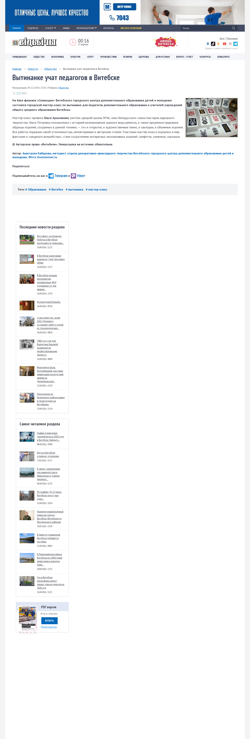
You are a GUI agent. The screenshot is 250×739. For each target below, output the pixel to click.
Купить (49, 620)
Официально (19, 56)
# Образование (36, 189)
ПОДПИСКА (33, 28)
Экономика (57, 56)
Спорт (90, 56)
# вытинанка (75, 189)
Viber (77, 175)
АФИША (66, 28)
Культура (75, 56)
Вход (222, 38)
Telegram (57, 175)
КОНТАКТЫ (108, 28)
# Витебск (56, 189)
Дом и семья (163, 56)
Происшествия (108, 56)
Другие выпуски (49, 627)
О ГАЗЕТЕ (50, 28)
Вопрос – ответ (184, 56)
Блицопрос (223, 56)
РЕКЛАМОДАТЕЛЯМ (87, 28)
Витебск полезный (131, 28)
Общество (39, 56)
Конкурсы (205, 56)
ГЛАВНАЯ (16, 28)
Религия (127, 56)
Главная (16, 69)
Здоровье (144, 56)
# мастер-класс (96, 189)
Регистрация (232, 38)
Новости (33, 69)
